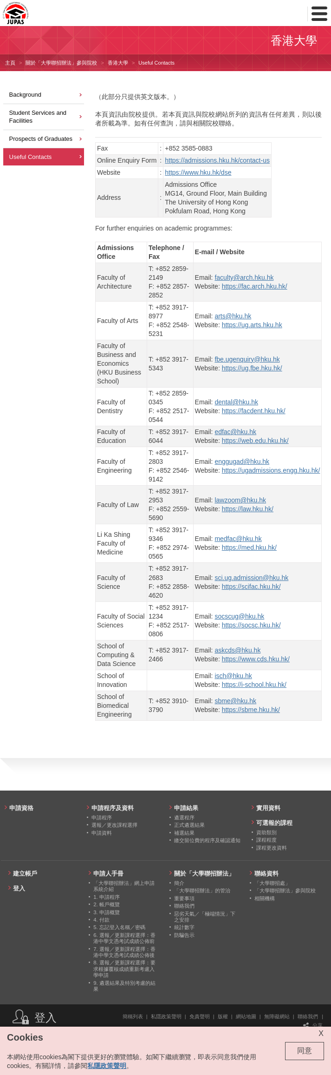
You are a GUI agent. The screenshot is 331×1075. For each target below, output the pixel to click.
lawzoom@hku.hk (240, 500)
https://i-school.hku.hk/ (254, 684)
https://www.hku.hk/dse (198, 172)
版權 (223, 1016)
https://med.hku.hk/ (249, 547)
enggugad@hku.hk (241, 461)
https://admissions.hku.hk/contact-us (217, 160)
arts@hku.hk (232, 316)
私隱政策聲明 (166, 1016)
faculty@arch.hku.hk (243, 277)
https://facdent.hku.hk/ (254, 411)
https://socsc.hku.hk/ (251, 625)
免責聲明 (199, 1016)
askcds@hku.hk (237, 650)
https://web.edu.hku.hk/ (255, 440)
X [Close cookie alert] (321, 1033)
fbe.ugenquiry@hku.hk (246, 359)
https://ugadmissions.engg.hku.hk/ (271, 470)
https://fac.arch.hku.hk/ (254, 286)
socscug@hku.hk (239, 616)
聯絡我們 (308, 1016)
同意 (304, 1051)
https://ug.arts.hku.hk (252, 325)
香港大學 (118, 63)
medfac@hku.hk (237, 538)
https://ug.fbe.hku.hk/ (252, 368)
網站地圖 (246, 1016)
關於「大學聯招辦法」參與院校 (61, 63)
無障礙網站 (277, 1016)
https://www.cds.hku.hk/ (256, 659)
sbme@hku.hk (235, 701)
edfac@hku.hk (235, 431)
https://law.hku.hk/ (247, 509)
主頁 (10, 63)
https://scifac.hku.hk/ (251, 586)
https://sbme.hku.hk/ (251, 709)
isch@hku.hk (233, 675)
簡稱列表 (133, 1016)
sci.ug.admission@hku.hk (251, 577)
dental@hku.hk (236, 402)
